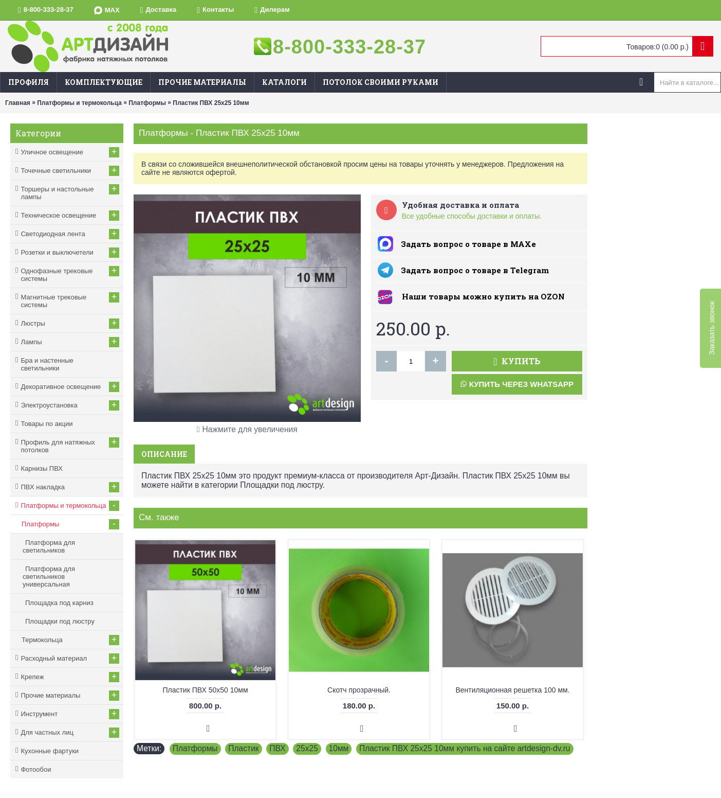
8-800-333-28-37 (349, 47)
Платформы (195, 748)
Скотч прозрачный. (359, 690)
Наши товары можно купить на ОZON (483, 296)
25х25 (307, 748)
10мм (339, 748)
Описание (164, 454)
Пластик (243, 748)
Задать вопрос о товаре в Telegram (475, 270)
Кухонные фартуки (50, 751)
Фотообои (36, 769)
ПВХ (277, 748)
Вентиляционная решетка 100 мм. (512, 690)
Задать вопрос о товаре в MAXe (468, 244)
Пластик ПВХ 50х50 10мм (205, 690)
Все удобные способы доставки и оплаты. (472, 216)
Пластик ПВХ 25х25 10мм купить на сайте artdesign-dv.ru (464, 748)
